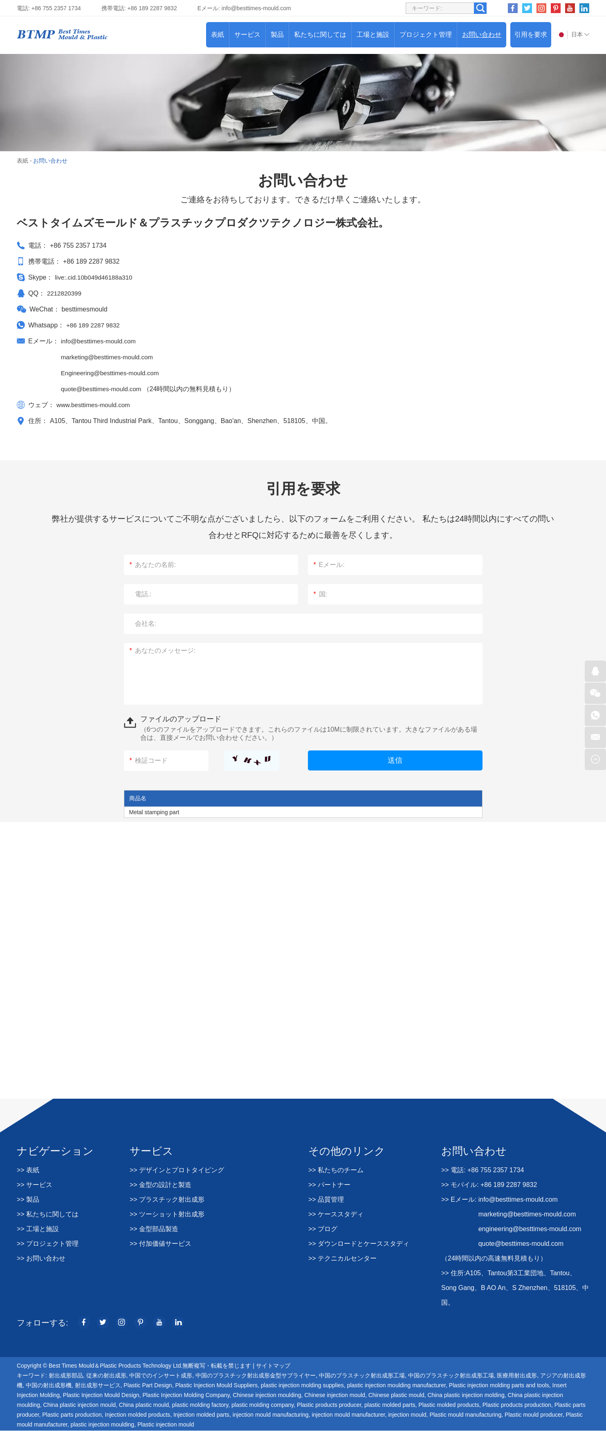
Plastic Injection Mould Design (101, 1395)
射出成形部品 (66, 1376)
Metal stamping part (154, 812)
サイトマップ (273, 1366)
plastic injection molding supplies (302, 1385)
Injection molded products (138, 1415)
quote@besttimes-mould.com (104, 388)
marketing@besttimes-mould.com (110, 357)
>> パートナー (329, 1184)
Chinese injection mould (334, 1395)
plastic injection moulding (103, 1425)
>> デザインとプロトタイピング (177, 1170)
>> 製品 (28, 1199)
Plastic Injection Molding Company (185, 1395)
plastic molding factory (200, 1405)
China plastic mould (144, 1405)
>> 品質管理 (326, 1199)
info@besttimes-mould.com (256, 8)
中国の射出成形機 (49, 1385)
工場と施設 (373, 34)
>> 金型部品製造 (154, 1228)
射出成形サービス (98, 1385)
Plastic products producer (329, 1405)
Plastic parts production (72, 1415)
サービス (247, 34)
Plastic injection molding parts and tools (499, 1385)
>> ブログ (322, 1228)
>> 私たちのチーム (336, 1170)
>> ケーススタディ (336, 1214)
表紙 (217, 34)
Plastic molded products (448, 1405)
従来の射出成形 (106, 1376)
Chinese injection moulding (267, 1395)
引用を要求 (530, 34)
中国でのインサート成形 (160, 1376)
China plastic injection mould (79, 1405)
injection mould (407, 1415)
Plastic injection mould (165, 1425)
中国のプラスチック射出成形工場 (362, 1376)
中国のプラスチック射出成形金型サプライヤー (255, 1376)
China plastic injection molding (465, 1395)
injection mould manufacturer (348, 1415)
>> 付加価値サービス (160, 1243)
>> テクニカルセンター (342, 1258)
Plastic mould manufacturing (465, 1415)
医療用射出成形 (517, 1376)
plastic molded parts (389, 1405)
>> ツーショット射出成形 (167, 1214)
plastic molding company (262, 1405)
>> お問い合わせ (41, 1258)
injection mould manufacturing (271, 1415)
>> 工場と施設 (38, 1228)
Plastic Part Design (147, 1385)
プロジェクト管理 (426, 34)
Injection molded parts (201, 1415)
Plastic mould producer (534, 1415)
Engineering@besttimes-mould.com (113, 373)
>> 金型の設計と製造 (160, 1184)
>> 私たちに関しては (48, 1214)
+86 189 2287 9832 (94, 325)
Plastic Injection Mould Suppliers (216, 1385)
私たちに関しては (320, 34)
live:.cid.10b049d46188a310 (96, 277)
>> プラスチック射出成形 (167, 1199)
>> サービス (34, 1184)
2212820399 (65, 293)
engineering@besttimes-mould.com (529, 1228)
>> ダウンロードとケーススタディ (358, 1243)
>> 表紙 (28, 1170)
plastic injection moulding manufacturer (396, 1385)
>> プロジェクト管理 (48, 1243)
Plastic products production (517, 1405)
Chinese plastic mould (396, 1395)
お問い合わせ (481, 34)
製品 (277, 34)
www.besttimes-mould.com (95, 404)
